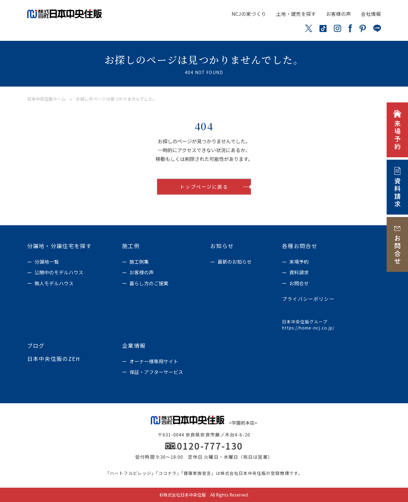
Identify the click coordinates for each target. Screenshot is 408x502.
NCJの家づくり (249, 13)
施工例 (131, 246)
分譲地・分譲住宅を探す (59, 246)
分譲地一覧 (46, 261)
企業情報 (134, 345)
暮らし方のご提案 (148, 283)
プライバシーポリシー (308, 299)
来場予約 (299, 261)
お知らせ (222, 246)
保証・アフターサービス (156, 372)
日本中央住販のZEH (53, 358)
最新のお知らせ (235, 261)
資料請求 (299, 272)
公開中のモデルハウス (58, 272)
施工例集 (139, 261)
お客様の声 (338, 13)
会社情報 (371, 13)
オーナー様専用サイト (153, 361)
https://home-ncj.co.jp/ (308, 328)
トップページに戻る (204, 186)
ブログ (36, 345)
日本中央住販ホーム (46, 99)
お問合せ (299, 283)
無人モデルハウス (54, 283)
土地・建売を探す (296, 13)
